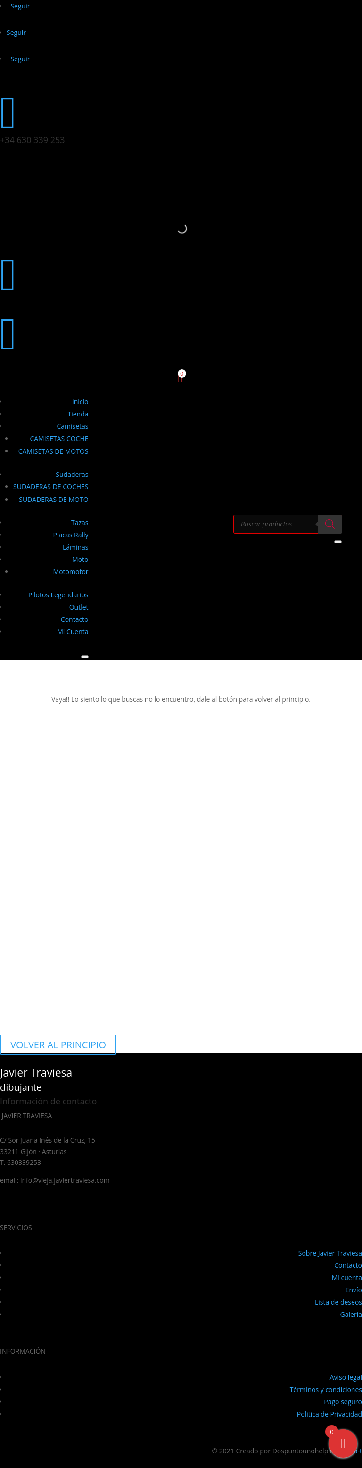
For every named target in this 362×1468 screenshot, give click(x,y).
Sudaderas (72, 474)
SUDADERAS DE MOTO (53, 499)
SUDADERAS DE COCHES (51, 486)
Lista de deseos (338, 1302)
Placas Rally (71, 534)
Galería (351, 1314)
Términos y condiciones (326, 1389)
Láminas (76, 547)
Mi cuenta (347, 1277)
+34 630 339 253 (32, 139)
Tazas (80, 522)
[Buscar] (330, 524)
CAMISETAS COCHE (59, 438)
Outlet (79, 606)
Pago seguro (343, 1401)
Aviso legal (346, 1377)
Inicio (80, 401)
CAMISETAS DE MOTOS (53, 451)
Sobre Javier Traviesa (330, 1252)
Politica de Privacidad (329, 1413)
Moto (80, 559)
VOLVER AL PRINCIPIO (58, 1044)
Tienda (77, 413)
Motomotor (71, 571)
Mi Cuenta (72, 631)
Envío (354, 1289)
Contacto (75, 619)
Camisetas (72, 426)
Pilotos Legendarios (58, 594)
